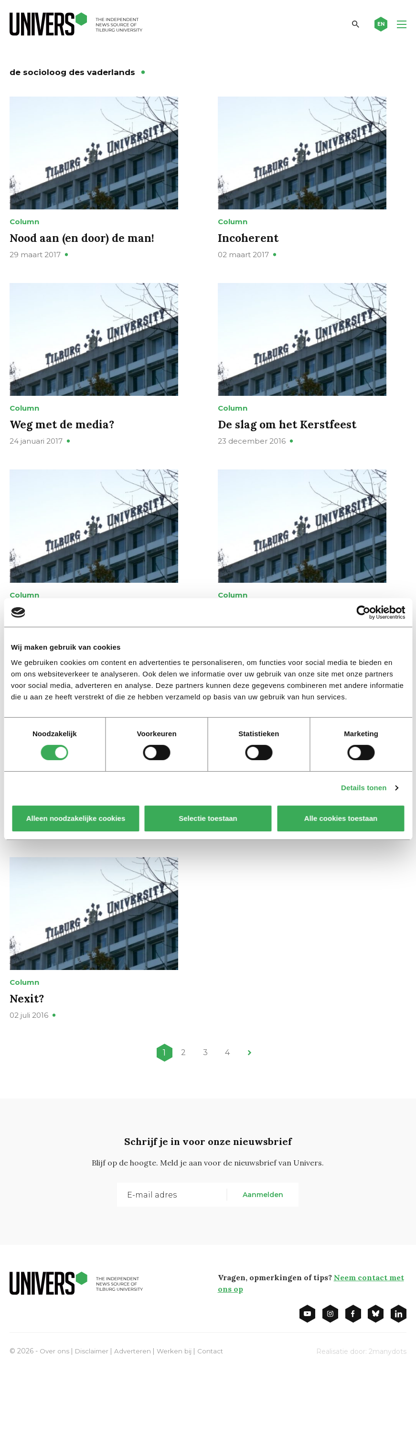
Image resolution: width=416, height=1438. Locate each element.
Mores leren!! (254, 865)
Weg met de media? (63, 451)
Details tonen (363, 788)
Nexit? (27, 1065)
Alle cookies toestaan (340, 818)
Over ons (55, 1418)
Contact (214, 1418)
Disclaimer (92, 1418)
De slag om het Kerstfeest (289, 451)
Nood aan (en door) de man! (85, 251)
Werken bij (177, 1418)
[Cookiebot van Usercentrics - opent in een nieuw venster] (363, 612)
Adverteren (135, 1418)
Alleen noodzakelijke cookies (75, 818)
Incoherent (249, 251)
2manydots (387, 1418)
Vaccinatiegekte (54, 865)
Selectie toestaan (208, 818)
